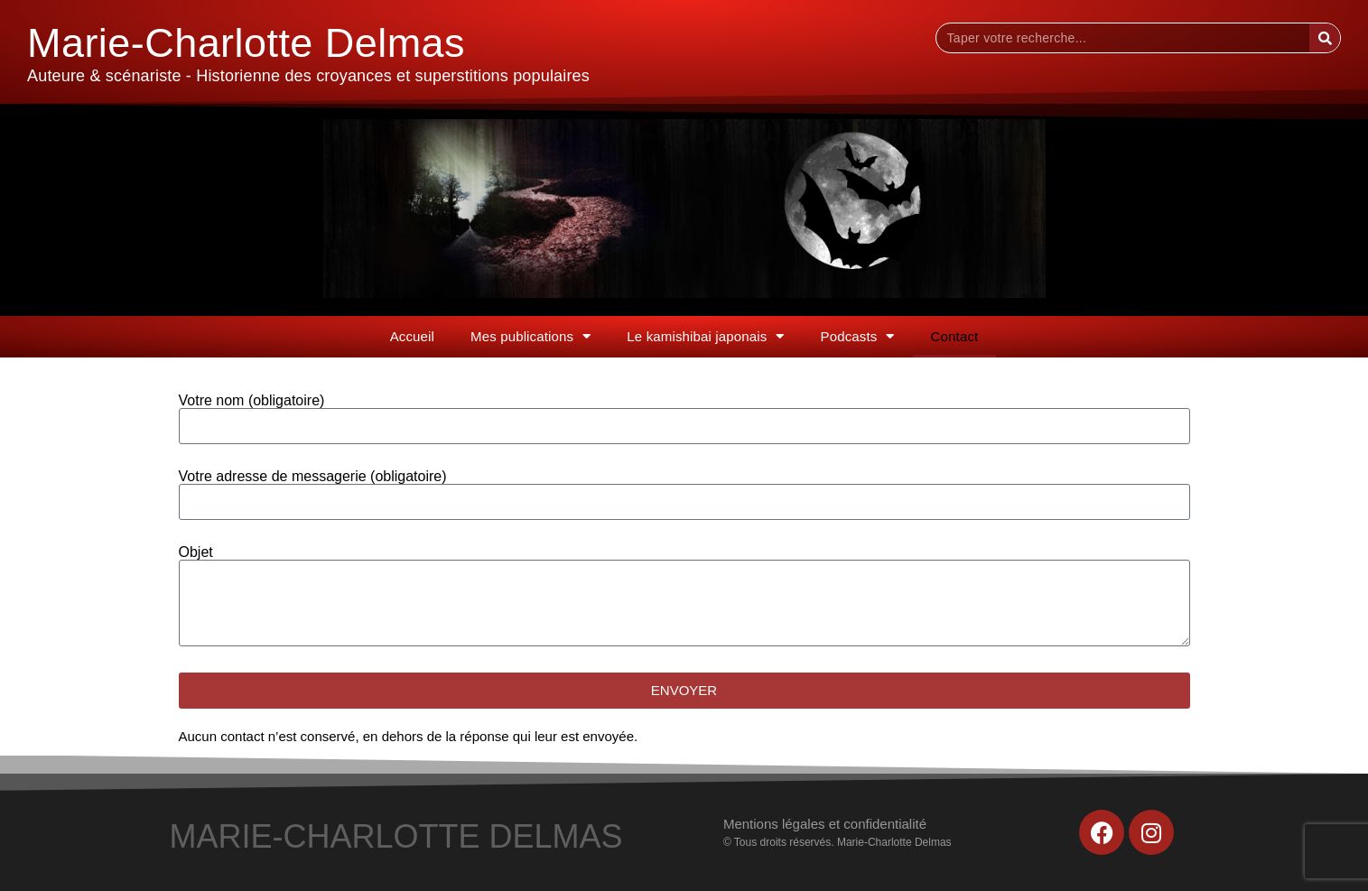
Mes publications (530, 336)
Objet (196, 552)
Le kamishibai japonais (705, 336)
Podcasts (858, 336)
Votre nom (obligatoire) (252, 401)
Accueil (412, 336)
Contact (955, 336)
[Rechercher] (1324, 37)
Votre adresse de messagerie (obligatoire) (313, 476)
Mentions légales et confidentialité (824, 823)
